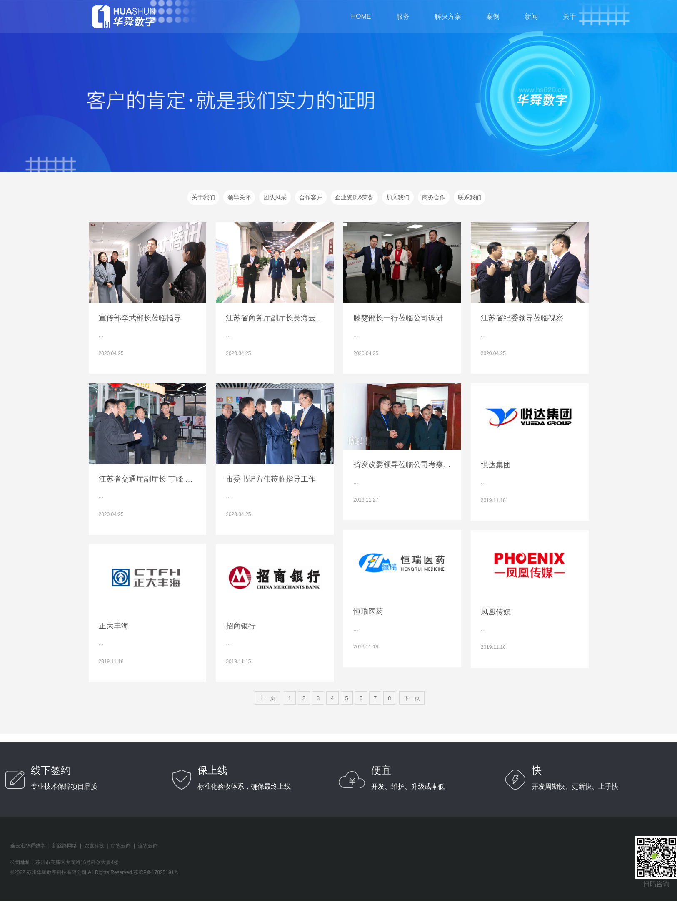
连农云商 (148, 846)
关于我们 (203, 197)
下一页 (412, 698)
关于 (569, 16)
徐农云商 (121, 846)
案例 (493, 16)
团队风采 (275, 197)
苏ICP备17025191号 (156, 872)
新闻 (531, 16)
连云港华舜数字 (27, 846)
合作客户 (310, 197)
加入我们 (398, 197)
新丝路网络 (64, 846)
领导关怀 (239, 197)
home (361, 16)
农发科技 (94, 846)
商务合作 (433, 197)
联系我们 (469, 197)
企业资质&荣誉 (354, 197)
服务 (403, 16)
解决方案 (448, 16)
